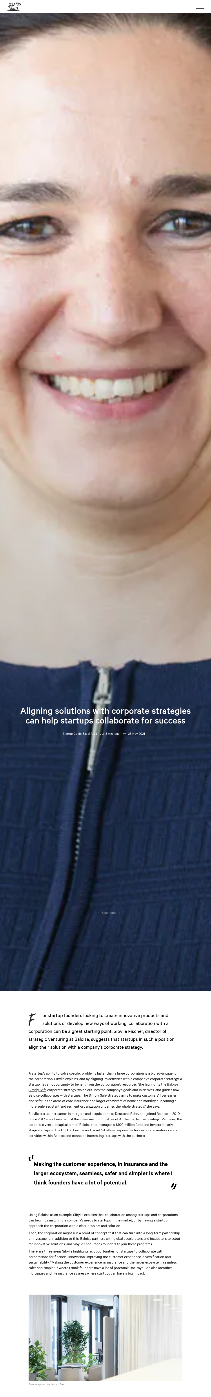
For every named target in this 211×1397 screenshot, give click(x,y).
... (93, 912)
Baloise (162, 1114)
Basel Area (109, 913)
